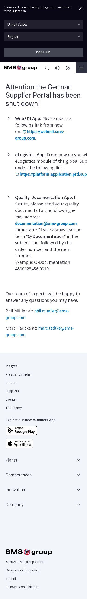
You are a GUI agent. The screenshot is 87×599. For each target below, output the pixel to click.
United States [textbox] (17, 24)
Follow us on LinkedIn (22, 587)
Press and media (18, 374)
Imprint (11, 578)
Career (11, 382)
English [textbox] (12, 36)
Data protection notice (23, 570)
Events (11, 399)
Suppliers (12, 391)
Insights (11, 366)
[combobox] (43, 24)
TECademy (14, 407)
